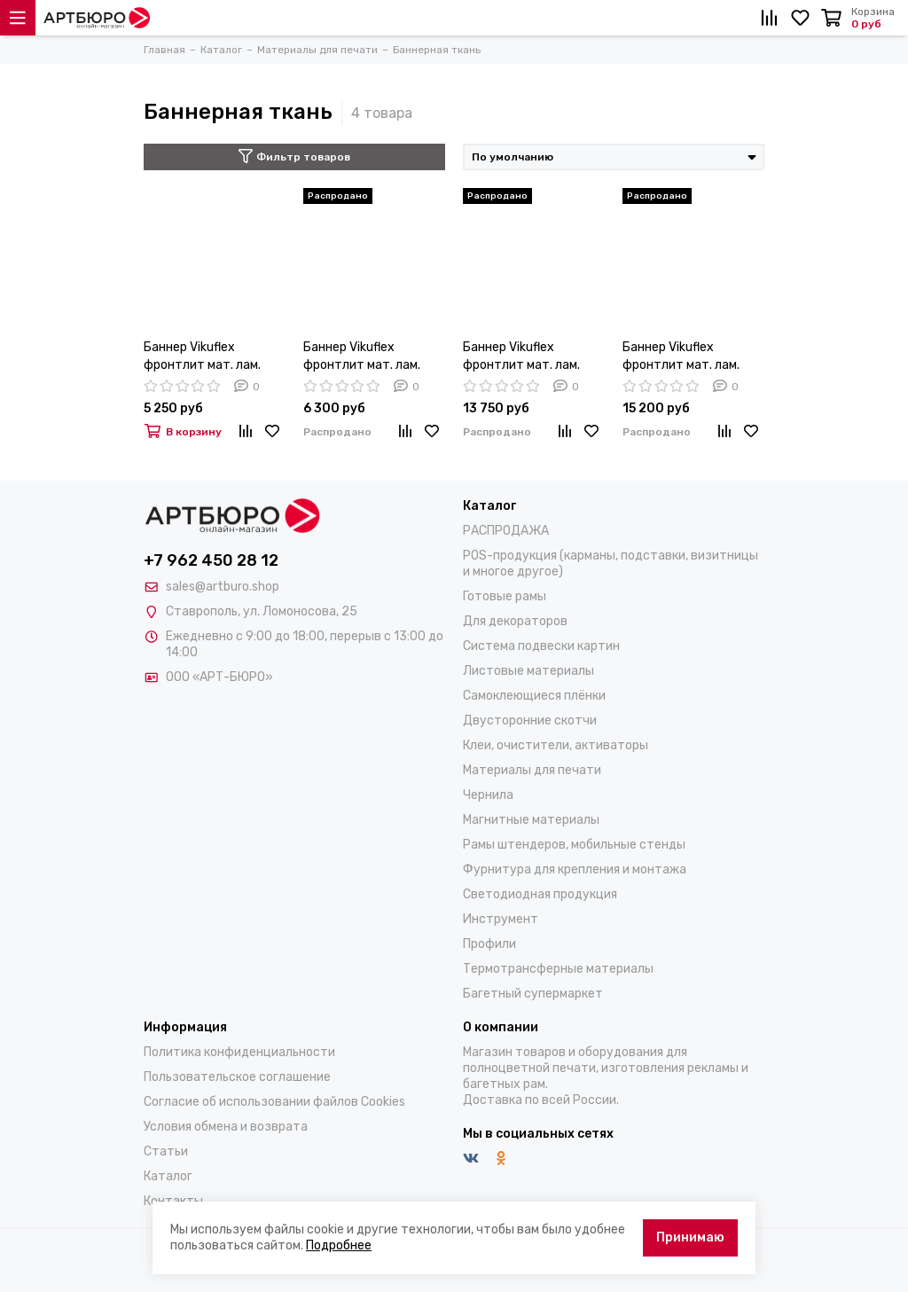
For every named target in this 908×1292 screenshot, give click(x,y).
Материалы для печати (532, 770)
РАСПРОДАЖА (506, 530)
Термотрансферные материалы (558, 968)
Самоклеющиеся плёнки (534, 695)
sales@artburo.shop (222, 586)
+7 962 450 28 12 (211, 560)
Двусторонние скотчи (530, 720)
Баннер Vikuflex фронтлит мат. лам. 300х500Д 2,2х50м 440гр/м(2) (521, 357)
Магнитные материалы (531, 819)
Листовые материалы (528, 670)
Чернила (488, 795)
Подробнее (339, 1245)
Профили (489, 943)
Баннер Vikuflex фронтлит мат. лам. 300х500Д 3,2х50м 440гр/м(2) (681, 357)
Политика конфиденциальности (239, 1052)
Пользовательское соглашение (237, 1076)
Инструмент (500, 919)
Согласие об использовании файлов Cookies (274, 1101)
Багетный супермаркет (533, 993)
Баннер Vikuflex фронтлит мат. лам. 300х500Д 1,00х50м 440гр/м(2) (205, 357)
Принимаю (690, 1237)
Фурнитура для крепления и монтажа (574, 869)
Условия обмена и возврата (226, 1126)
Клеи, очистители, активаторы (555, 745)
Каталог (168, 1176)
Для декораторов (515, 621)
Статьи (166, 1151)
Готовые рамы (504, 596)
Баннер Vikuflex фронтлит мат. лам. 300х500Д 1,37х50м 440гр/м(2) (364, 357)
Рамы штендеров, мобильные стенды (574, 844)
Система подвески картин (541, 646)
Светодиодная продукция (540, 894)
